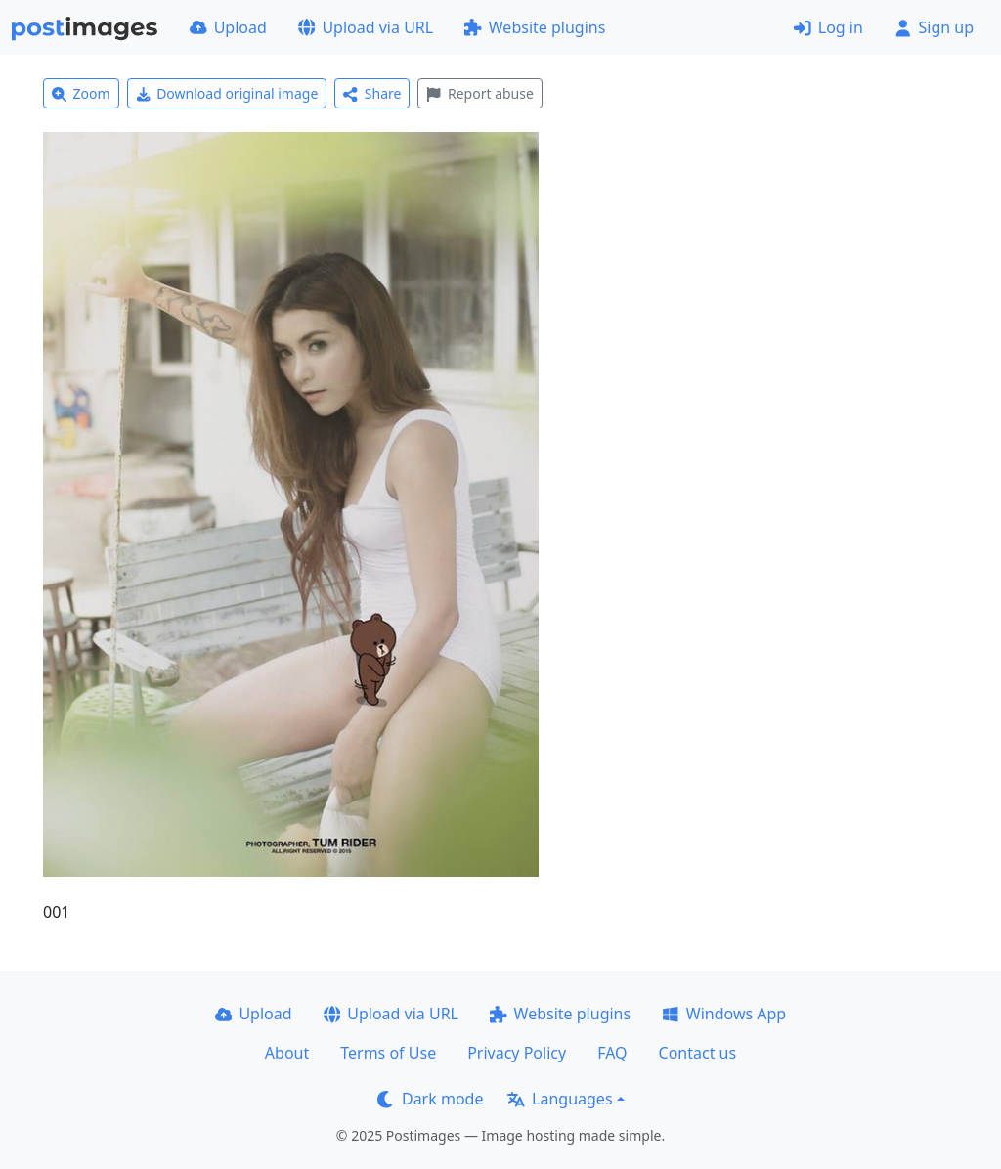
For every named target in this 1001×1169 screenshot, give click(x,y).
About (287, 1052)
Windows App (724, 1013)
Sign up (934, 27)
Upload (228, 27)
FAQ (612, 1052)
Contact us (698, 1052)
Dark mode (430, 1098)
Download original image (227, 93)
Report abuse (479, 93)
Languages (559, 1098)
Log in (828, 27)
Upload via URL (365, 27)
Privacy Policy (516, 1052)
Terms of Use (388, 1052)
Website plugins (534, 27)
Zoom (81, 93)
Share (372, 93)
